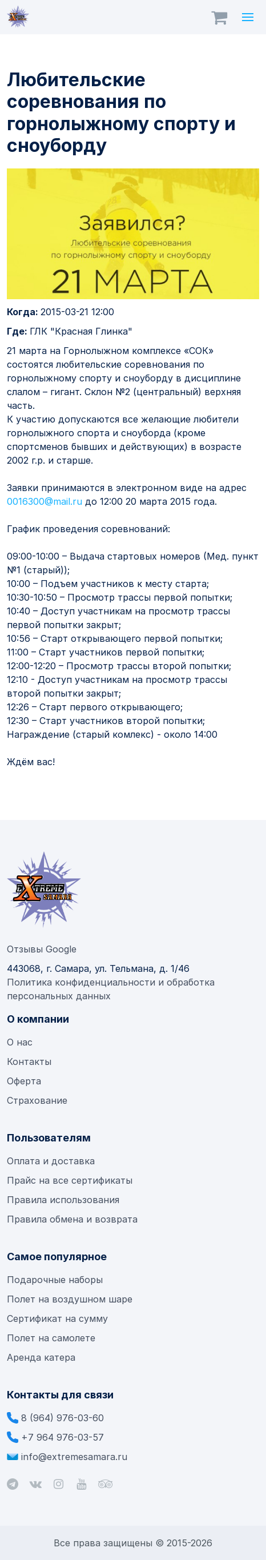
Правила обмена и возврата (72, 1219)
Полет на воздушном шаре (69, 1299)
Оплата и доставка (51, 1161)
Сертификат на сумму (57, 1318)
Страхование (37, 1100)
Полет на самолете (51, 1338)
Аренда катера (41, 1357)
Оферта (24, 1081)
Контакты (29, 1061)
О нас (20, 1042)
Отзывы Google (41, 949)
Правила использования (63, 1199)
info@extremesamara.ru (74, 1456)
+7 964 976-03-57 (62, 1437)
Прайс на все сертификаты (71, 1180)
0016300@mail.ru (44, 501)
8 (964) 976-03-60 (62, 1418)
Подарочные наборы (55, 1279)
